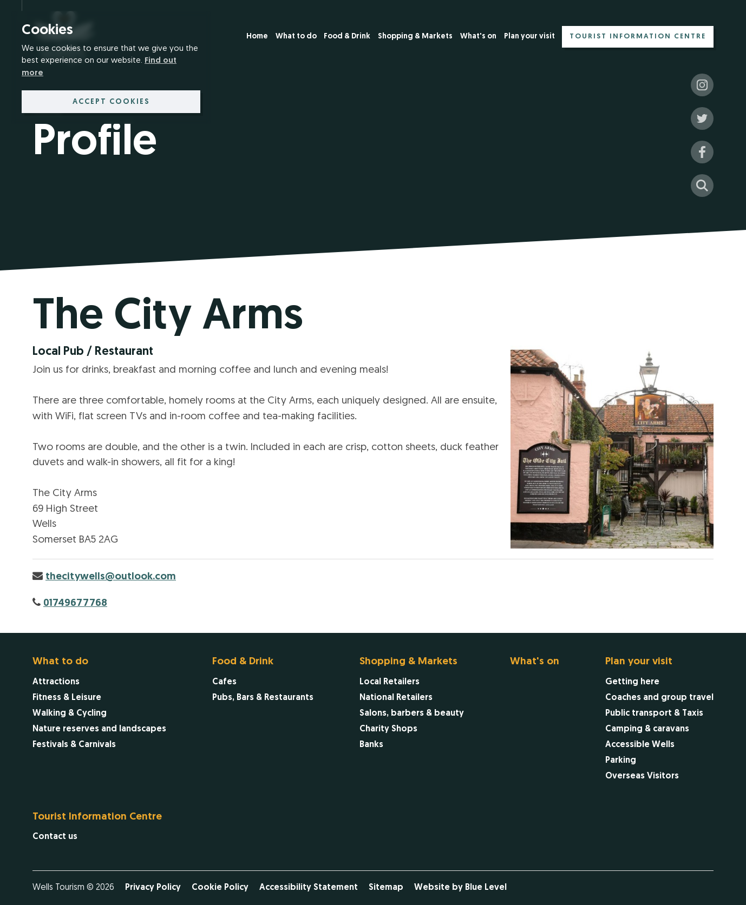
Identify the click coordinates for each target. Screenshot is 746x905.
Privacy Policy (153, 887)
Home (257, 36)
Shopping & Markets (415, 36)
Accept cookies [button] (111, 102)
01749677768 (75, 603)
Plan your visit (529, 36)
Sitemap (386, 887)
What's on (478, 36)
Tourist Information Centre (638, 36)
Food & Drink (347, 36)
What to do (296, 36)
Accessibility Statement (308, 887)
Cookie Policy (220, 887)
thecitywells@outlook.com (110, 577)
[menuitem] (257, 37)
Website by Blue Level (460, 887)
